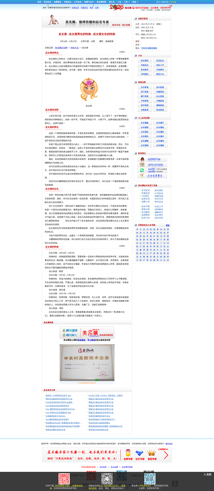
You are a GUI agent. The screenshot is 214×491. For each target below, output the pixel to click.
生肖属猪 (160, 145)
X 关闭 (207, 474)
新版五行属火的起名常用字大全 (101, 399)
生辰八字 (159, 206)
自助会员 (75, 8)
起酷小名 (146, 202)
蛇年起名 (159, 202)
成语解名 (159, 209)
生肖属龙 (144, 132)
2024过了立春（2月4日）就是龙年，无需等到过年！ (109, 395)
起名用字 (159, 215)
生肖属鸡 (160, 141)
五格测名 (160, 70)
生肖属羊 (160, 136)
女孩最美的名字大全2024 (55, 416)
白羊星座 (144, 87)
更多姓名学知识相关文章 (98, 430)
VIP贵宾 (145, 196)
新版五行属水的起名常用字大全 (101, 409)
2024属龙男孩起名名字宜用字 (57, 419)
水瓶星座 (144, 110)
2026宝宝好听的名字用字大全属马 (59, 402)
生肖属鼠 (144, 123)
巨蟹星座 (160, 92)
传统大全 (75, 48)
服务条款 (169, 444)
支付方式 (159, 199)
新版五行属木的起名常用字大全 (101, 406)
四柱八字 (160, 65)
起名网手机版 (127, 467)
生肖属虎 (144, 127)
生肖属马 (144, 136)
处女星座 (160, 96)
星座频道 (81, 340)
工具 (126, 2)
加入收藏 (114, 467)
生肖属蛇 (160, 132)
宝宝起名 (47, 2)
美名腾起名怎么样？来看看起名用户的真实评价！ (65, 423)
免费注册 (164, 2)
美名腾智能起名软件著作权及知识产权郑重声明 (64, 426)
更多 (134, 2)
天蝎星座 (160, 101)
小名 (119, 2)
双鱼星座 (160, 110)
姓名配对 (144, 70)
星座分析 (146, 209)
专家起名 (68, 2)
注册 (97, 8)
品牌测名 (146, 215)
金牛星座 (160, 87)
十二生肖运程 (144, 118)
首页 (39, 2)
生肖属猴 (144, 141)
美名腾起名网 (61, 48)
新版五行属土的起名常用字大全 (101, 402)
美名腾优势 (101, 2)
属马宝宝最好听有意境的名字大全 (59, 399)
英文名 (112, 2)
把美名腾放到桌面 (88, 467)
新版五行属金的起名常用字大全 (101, 413)
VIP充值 (173, 2)
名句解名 (146, 212)
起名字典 (146, 206)
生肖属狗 (144, 145)
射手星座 (144, 105)
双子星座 (144, 92)
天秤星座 (144, 101)
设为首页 (103, 467)
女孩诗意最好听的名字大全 (99, 416)
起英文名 (146, 199)
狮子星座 (144, 96)
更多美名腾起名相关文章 (55, 430)
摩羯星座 (160, 105)
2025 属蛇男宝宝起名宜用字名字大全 (60, 409)
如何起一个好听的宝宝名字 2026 (58, 395)
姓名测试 (144, 61)
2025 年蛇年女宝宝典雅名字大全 (58, 413)
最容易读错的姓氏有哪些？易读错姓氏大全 (105, 426)
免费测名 (57, 2)
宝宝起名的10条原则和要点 (99, 423)
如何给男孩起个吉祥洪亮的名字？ (102, 419)
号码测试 (144, 74)
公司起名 (78, 2)
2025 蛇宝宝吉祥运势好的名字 (57, 406)
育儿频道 (91, 340)
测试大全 (160, 74)
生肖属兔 (160, 127)
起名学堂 (159, 218)
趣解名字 (159, 212)
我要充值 (159, 196)
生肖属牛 (160, 123)
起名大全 (146, 218)
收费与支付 (89, 2)
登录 (158, 2)
